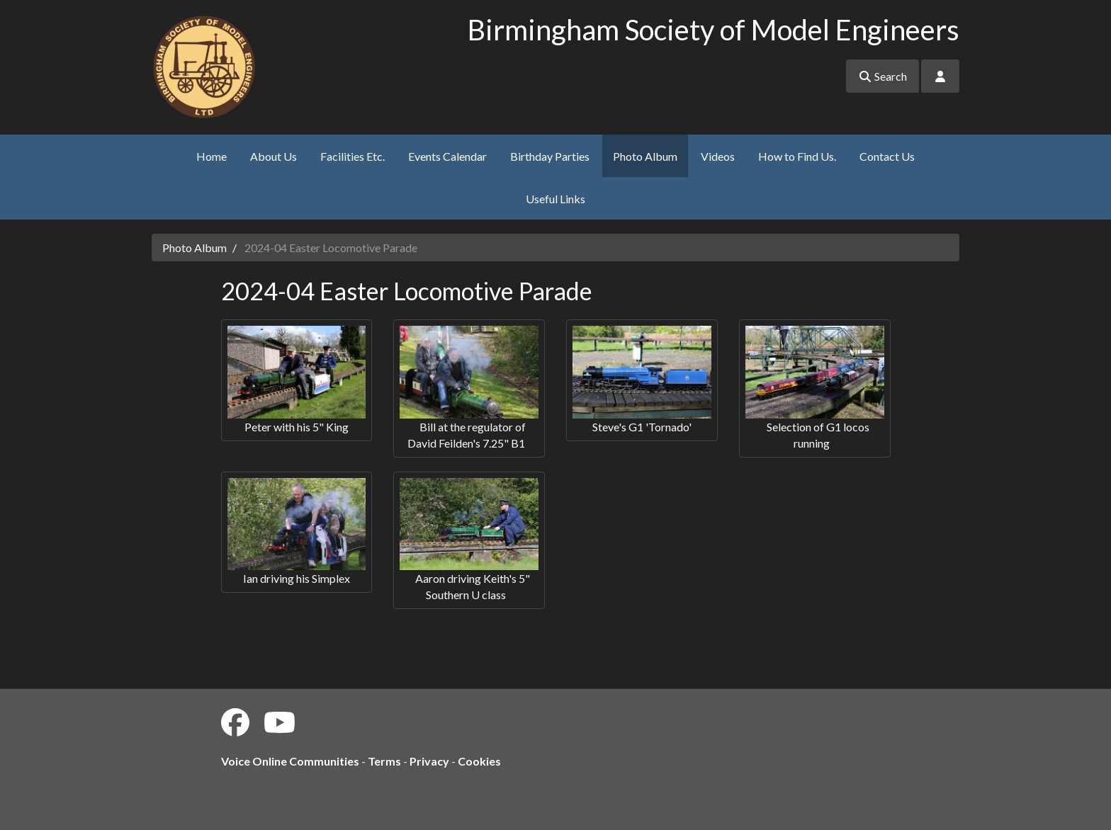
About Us (273, 156)
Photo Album (645, 156)
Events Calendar (447, 156)
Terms (384, 761)
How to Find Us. (797, 156)
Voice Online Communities (290, 761)
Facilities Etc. (352, 156)
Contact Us (887, 156)
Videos (718, 156)
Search (882, 76)
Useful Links (555, 198)
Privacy (429, 761)
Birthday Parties (550, 156)
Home (211, 156)
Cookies (479, 761)
